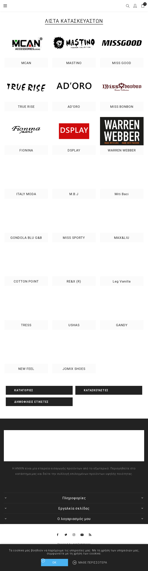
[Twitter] (66, 535)
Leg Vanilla (122, 281)
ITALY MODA (26, 194)
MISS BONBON (121, 107)
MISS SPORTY (74, 238)
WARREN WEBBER (122, 150)
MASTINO (74, 63)
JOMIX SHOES (73, 369)
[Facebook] (58, 535)
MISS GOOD (121, 63)
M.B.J (73, 194)
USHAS (74, 325)
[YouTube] (82, 535)
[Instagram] (74, 535)
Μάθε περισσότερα (92, 562)
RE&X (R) (74, 281)
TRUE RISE (26, 107)
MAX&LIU (121, 238)
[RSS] (90, 535)
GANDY (122, 325)
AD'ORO (74, 107)
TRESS (26, 325)
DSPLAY (74, 150)
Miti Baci (122, 194)
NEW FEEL (26, 369)
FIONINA (26, 150)
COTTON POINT (26, 281)
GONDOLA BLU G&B (26, 238)
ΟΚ (54, 562)
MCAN (26, 63)
